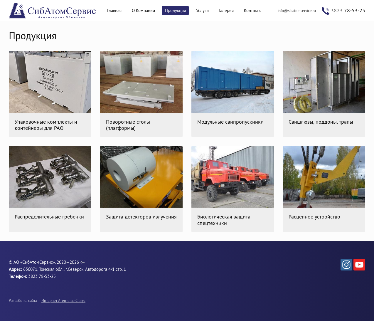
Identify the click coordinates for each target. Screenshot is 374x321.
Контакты (253, 10)
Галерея (226, 10)
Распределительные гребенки (49, 216)
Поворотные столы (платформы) (128, 125)
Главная (114, 10)
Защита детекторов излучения (141, 216)
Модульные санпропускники (230, 121)
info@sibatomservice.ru (297, 10)
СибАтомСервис (53, 10)
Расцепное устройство (314, 216)
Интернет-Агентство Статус (63, 300)
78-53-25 (348, 10)
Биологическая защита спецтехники (223, 219)
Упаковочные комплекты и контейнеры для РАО (46, 125)
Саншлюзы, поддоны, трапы (321, 121)
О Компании (143, 10)
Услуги (202, 10)
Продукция (175, 10)
